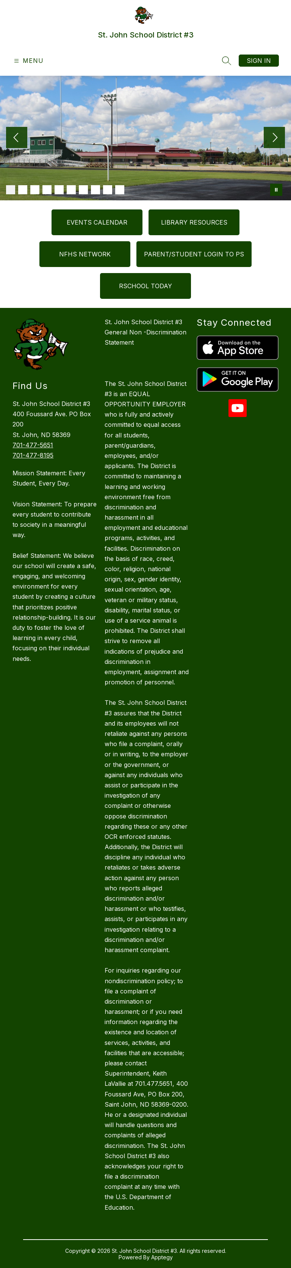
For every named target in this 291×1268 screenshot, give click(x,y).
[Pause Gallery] (276, 190)
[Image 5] (59, 189)
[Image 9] (107, 189)
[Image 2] (22, 189)
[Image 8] (95, 189)
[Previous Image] (16, 138)
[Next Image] (274, 138)
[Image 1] (10, 189)
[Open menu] (28, 61)
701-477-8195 (33, 455)
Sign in (259, 60)
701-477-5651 (33, 445)
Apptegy (162, 1257)
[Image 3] (34, 189)
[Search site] (226, 60)
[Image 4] (47, 189)
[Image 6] (71, 189)
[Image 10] (119, 189)
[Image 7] (83, 189)
